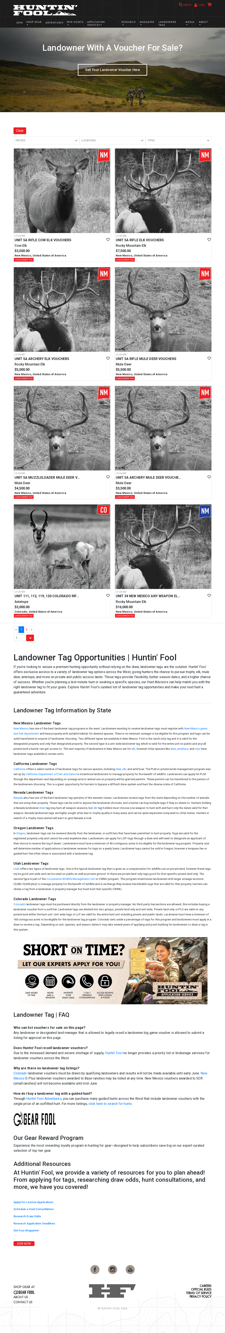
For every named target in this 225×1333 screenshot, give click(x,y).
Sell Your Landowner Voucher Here (112, 70)
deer (173, 748)
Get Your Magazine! (26, 1230)
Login (199, 5)
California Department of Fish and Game (51, 774)
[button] (46, 140)
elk (133, 748)
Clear (20, 131)
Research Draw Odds (27, 1216)
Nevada (18, 797)
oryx (197, 748)
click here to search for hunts (110, 1104)
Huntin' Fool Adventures (43, 1099)
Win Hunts (75, 22)
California (19, 769)
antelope (182, 748)
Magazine (147, 22)
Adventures (54, 22)
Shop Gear (34, 22)
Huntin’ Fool (113, 1053)
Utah (16, 868)
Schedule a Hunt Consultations (33, 1209)
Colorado (19, 904)
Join (19, 22)
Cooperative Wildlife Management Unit (70, 878)
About (203, 22)
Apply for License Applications (33, 1202)
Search (185, 4)
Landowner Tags (167, 23)
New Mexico (21, 728)
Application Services (96, 23)
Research (129, 22)
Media (190, 22)
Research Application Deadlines (34, 1223)
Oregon (21, 833)
